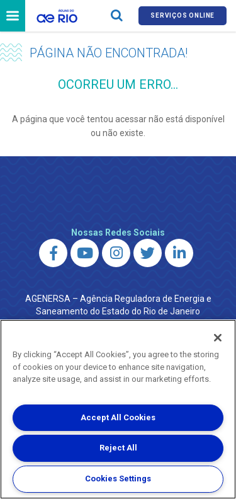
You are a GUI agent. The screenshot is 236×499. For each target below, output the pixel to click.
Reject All (118, 447)
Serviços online (182, 15)
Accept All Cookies (118, 417)
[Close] (218, 338)
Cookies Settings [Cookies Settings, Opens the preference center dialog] (118, 478)
